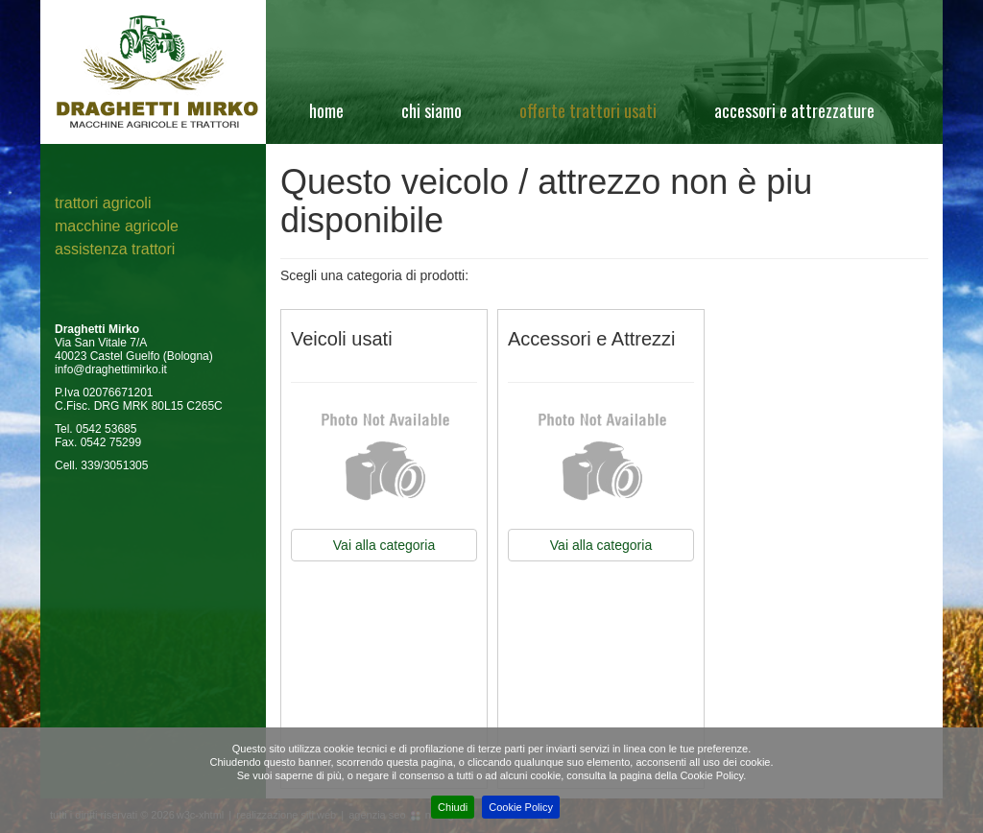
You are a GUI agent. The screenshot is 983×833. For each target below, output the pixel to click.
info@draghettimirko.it (111, 369)
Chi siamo (431, 110)
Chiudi (453, 807)
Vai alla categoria (384, 545)
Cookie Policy (521, 807)
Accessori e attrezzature (794, 110)
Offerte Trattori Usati (588, 110)
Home (326, 110)
